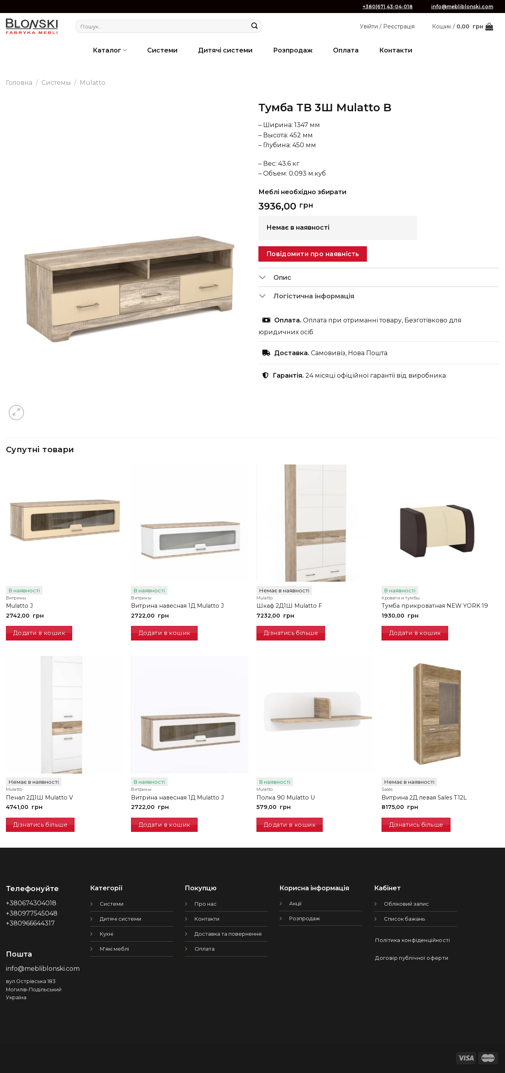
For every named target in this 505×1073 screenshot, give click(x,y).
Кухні (106, 934)
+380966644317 (30, 923)
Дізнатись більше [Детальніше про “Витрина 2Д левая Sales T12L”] (416, 824)
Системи (162, 50)
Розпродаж (292, 50)
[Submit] (254, 26)
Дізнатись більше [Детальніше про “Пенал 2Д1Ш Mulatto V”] (40, 824)
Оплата (346, 50)
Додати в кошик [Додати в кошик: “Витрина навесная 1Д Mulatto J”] (164, 633)
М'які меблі (114, 949)
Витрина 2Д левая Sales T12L (424, 797)
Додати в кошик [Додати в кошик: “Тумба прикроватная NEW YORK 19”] (415, 633)
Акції (295, 903)
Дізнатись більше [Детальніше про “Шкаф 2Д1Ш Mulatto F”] (291, 633)
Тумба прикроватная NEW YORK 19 (435, 605)
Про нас (206, 904)
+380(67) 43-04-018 (388, 6)
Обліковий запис (406, 904)
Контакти (395, 50)
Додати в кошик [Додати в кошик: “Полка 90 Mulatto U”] (290, 824)
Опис (274, 278)
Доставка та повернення (228, 934)
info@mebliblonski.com (462, 6)
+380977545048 (32, 913)
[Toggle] (265, 278)
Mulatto (92, 82)
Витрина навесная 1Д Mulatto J (177, 605)
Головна (19, 82)
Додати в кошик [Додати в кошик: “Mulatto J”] (39, 633)
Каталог (109, 50)
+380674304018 (31, 903)
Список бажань (404, 919)
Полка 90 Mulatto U (285, 797)
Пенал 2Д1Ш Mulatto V (39, 797)
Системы (56, 82)
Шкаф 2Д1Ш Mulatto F (289, 605)
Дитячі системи (225, 50)
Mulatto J (19, 605)
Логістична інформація (306, 297)
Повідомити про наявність (312, 254)
